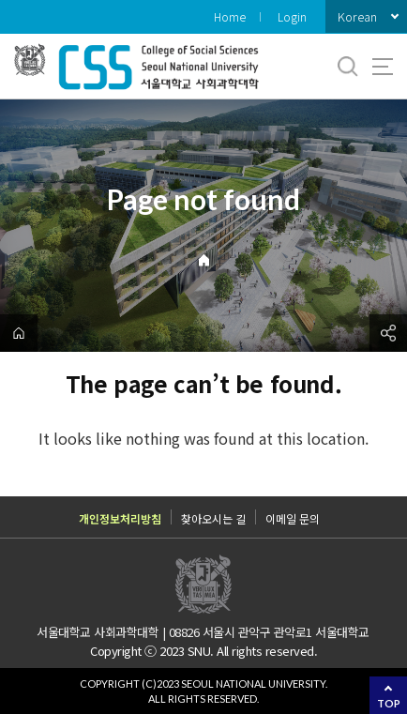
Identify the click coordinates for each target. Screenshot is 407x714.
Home (230, 16)
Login (292, 16)
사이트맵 (382, 66)
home (19, 333)
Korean (357, 16)
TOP (388, 703)
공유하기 (388, 333)
